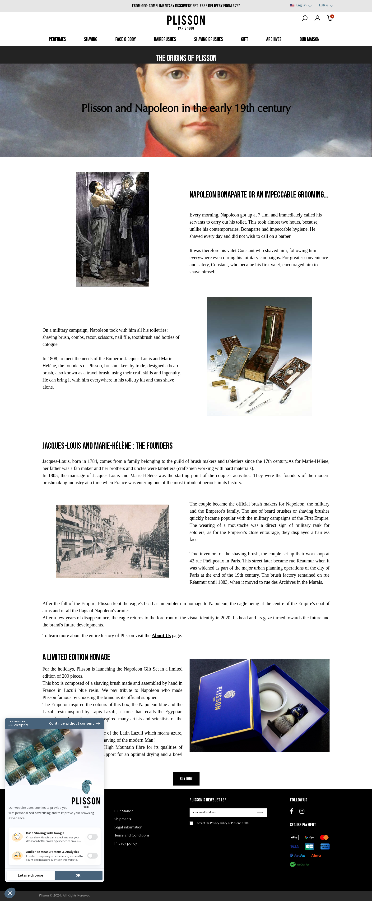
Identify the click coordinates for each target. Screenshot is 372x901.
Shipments (122, 819)
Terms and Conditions (131, 835)
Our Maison (124, 811)
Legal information (128, 827)
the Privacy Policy (216, 823)
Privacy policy (125, 844)
